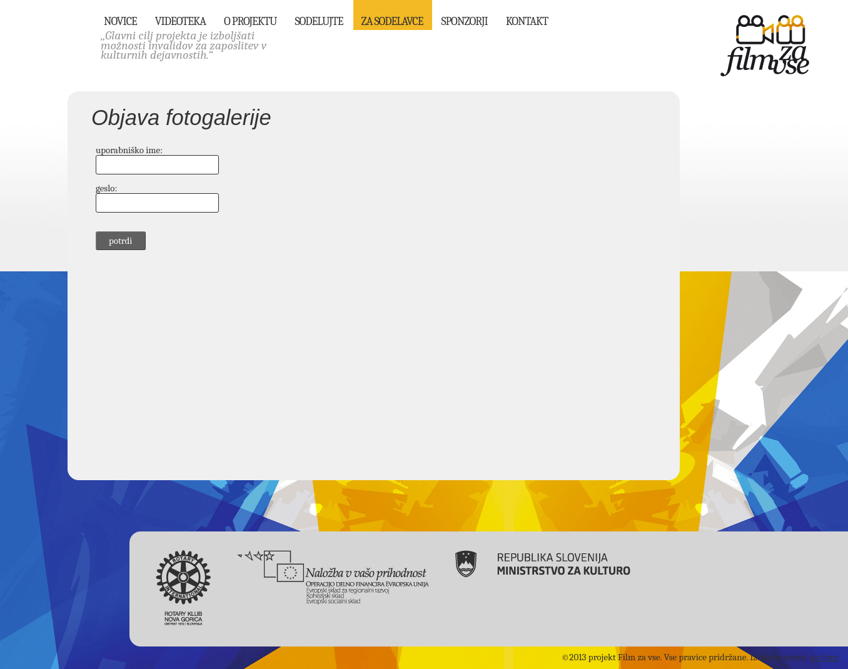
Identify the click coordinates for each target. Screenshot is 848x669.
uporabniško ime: (129, 150)
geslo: (106, 188)
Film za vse (764, 45)
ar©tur (824, 657)
